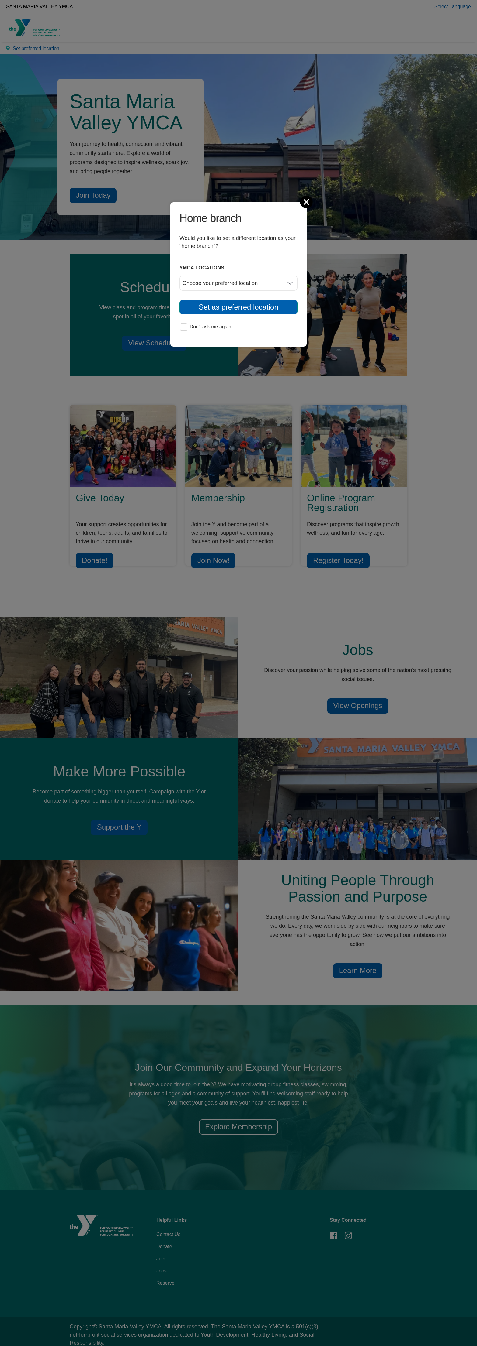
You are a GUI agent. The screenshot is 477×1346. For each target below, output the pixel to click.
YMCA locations (202, 267)
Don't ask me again (205, 327)
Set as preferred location (238, 307)
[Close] (307, 202)
